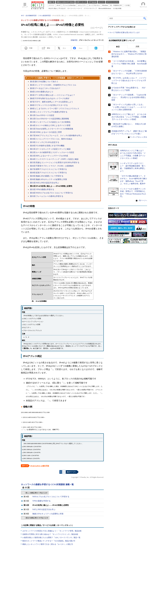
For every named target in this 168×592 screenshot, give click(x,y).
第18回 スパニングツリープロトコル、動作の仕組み (51, 139)
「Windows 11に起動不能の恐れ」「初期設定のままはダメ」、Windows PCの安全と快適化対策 (129, 54)
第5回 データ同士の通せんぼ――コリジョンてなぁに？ (52, 95)
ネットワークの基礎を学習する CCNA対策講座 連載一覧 (47, 484)
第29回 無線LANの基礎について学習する (46, 176)
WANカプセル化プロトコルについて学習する (50, 497)
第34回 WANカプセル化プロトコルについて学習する (51, 193)
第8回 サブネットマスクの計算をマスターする (49, 105)
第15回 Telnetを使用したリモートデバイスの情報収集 (51, 129)
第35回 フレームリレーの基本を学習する (46, 196)
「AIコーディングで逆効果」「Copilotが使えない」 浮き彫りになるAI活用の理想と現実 (128, 97)
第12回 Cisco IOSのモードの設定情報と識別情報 (49, 119)
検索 (145, 18)
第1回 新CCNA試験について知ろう (44, 82)
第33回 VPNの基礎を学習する (42, 189)
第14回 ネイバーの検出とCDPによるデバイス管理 (50, 125)
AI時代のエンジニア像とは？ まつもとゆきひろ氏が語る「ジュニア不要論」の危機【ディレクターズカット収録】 (128, 116)
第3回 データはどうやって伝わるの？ (45, 88)
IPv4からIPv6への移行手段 (39, 466)
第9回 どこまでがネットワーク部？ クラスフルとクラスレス (54, 109)
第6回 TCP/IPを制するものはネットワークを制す (50, 98)
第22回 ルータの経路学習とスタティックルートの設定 (52, 152)
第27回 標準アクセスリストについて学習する (48, 169)
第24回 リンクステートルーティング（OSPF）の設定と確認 (54, 159)
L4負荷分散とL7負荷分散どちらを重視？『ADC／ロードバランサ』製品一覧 (51, 537)
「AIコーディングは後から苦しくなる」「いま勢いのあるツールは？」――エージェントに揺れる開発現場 (128, 107)
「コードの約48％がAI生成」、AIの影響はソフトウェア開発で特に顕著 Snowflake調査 (129, 63)
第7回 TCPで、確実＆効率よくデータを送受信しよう (51, 102)
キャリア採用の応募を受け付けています (124, 32)
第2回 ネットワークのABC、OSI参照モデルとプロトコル (53, 85)
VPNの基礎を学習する (41, 501)
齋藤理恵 (74, 40)
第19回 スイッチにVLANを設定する (44, 142)
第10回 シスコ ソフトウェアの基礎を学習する (48, 112)
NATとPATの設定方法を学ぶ (43, 509)
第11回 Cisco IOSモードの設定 (42, 115)
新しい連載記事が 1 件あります (36, 493)
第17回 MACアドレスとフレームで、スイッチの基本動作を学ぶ (56, 136)
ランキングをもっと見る (138, 137)
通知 (48, 48)
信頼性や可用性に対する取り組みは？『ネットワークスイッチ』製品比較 (50, 534)
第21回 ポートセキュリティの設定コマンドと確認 (50, 149)
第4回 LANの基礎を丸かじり (41, 92)
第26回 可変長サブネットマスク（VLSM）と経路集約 (52, 166)
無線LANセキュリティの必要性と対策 (47, 514)
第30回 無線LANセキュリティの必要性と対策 (48, 179)
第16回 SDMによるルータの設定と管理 (46, 132)
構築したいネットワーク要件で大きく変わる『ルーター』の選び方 (47, 544)
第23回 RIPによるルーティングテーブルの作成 (49, 156)
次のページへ (71, 472)
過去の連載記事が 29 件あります (37, 518)
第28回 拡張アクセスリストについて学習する (48, 173)
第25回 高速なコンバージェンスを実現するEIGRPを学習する (54, 162)
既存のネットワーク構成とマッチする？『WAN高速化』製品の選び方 (48, 541)
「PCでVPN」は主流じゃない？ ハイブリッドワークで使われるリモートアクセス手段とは (128, 80)
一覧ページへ (142, 200)
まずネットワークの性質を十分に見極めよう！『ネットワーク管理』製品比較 (52, 531)
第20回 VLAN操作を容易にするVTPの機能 (47, 146)
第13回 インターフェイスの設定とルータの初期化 (50, 122)
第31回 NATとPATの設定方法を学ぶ (44, 183)
